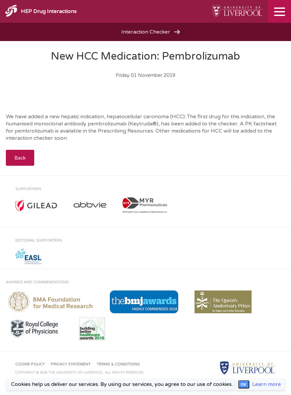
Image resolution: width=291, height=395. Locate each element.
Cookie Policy (30, 364)
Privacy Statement (71, 364)
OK (244, 384)
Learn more (266, 384)
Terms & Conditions (118, 364)
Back (20, 158)
